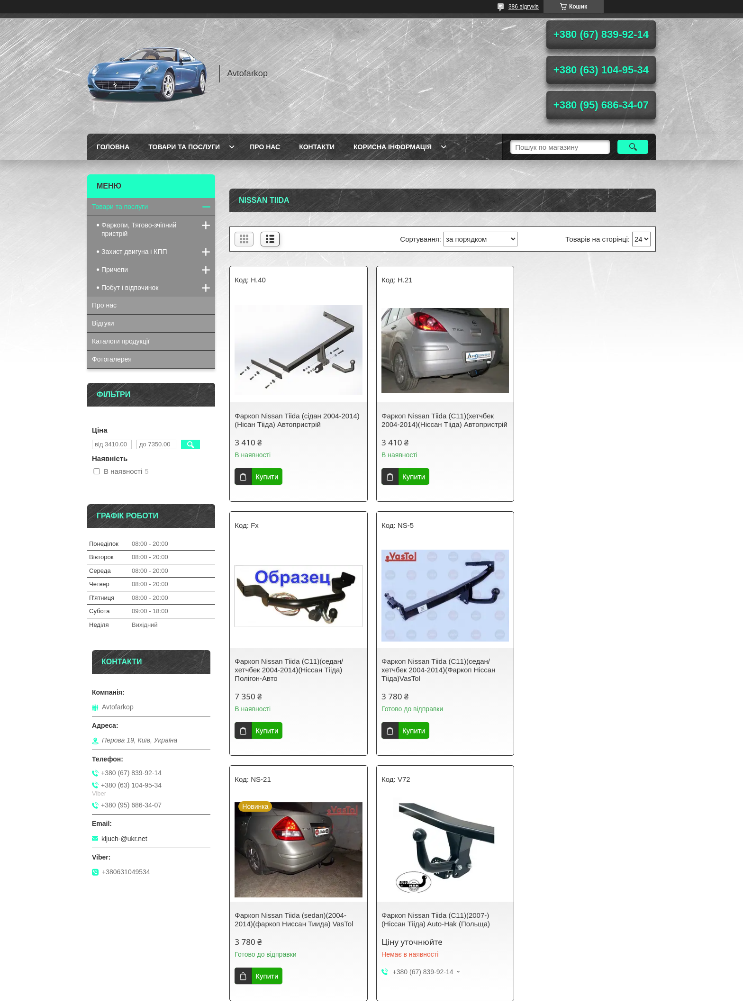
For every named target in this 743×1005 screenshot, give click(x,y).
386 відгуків (523, 6)
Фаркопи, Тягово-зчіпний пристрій (138, 229)
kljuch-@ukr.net (124, 838)
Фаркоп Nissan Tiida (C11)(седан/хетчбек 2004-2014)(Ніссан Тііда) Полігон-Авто (579, 424)
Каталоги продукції (121, 341)
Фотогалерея (112, 359)
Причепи (114, 269)
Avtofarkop (108, 951)
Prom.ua (415, 987)
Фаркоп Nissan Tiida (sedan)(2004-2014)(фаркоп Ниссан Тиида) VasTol (439, 674)
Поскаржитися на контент (350, 996)
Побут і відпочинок (129, 287)
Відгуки (103, 323)
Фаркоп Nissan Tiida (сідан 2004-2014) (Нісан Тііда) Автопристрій (297, 420)
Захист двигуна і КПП (134, 251)
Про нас (265, 147)
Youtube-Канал (259, 951)
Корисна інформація (392, 147)
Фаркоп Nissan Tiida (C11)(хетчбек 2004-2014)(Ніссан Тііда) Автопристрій (436, 424)
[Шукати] (632, 147)
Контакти (317, 147)
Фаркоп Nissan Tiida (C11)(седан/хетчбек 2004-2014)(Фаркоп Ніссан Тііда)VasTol (291, 678)
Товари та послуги (184, 147)
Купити (266, 476)
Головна (113, 147)
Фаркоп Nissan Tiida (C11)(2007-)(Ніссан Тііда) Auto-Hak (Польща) (579, 674)
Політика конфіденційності (424, 996)
